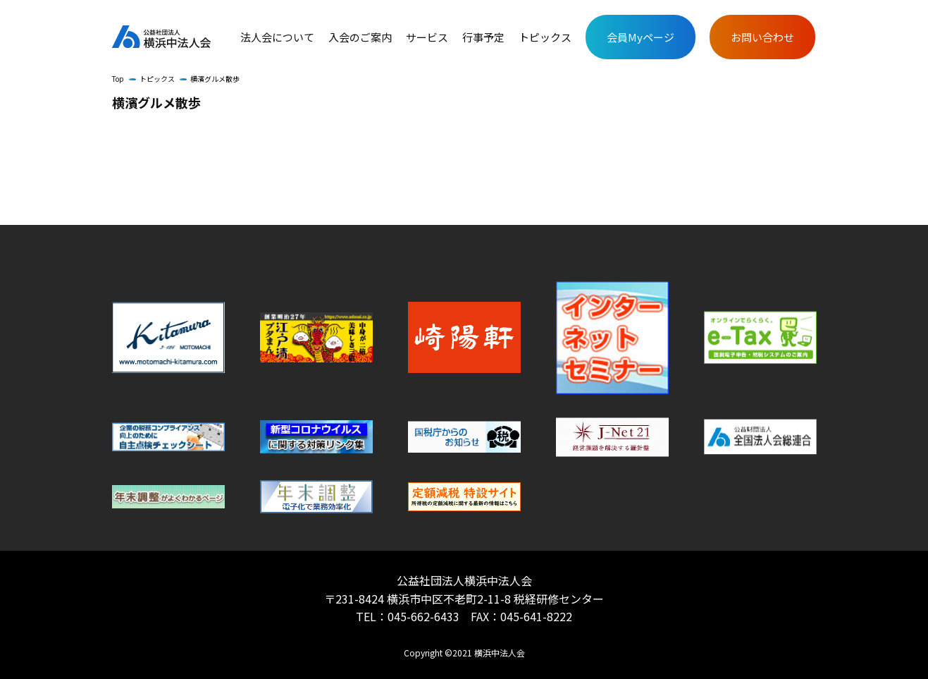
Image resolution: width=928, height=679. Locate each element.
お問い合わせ (762, 37)
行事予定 (483, 37)
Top (118, 78)
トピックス (545, 37)
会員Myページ (640, 37)
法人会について (277, 37)
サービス (427, 37)
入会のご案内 (360, 37)
